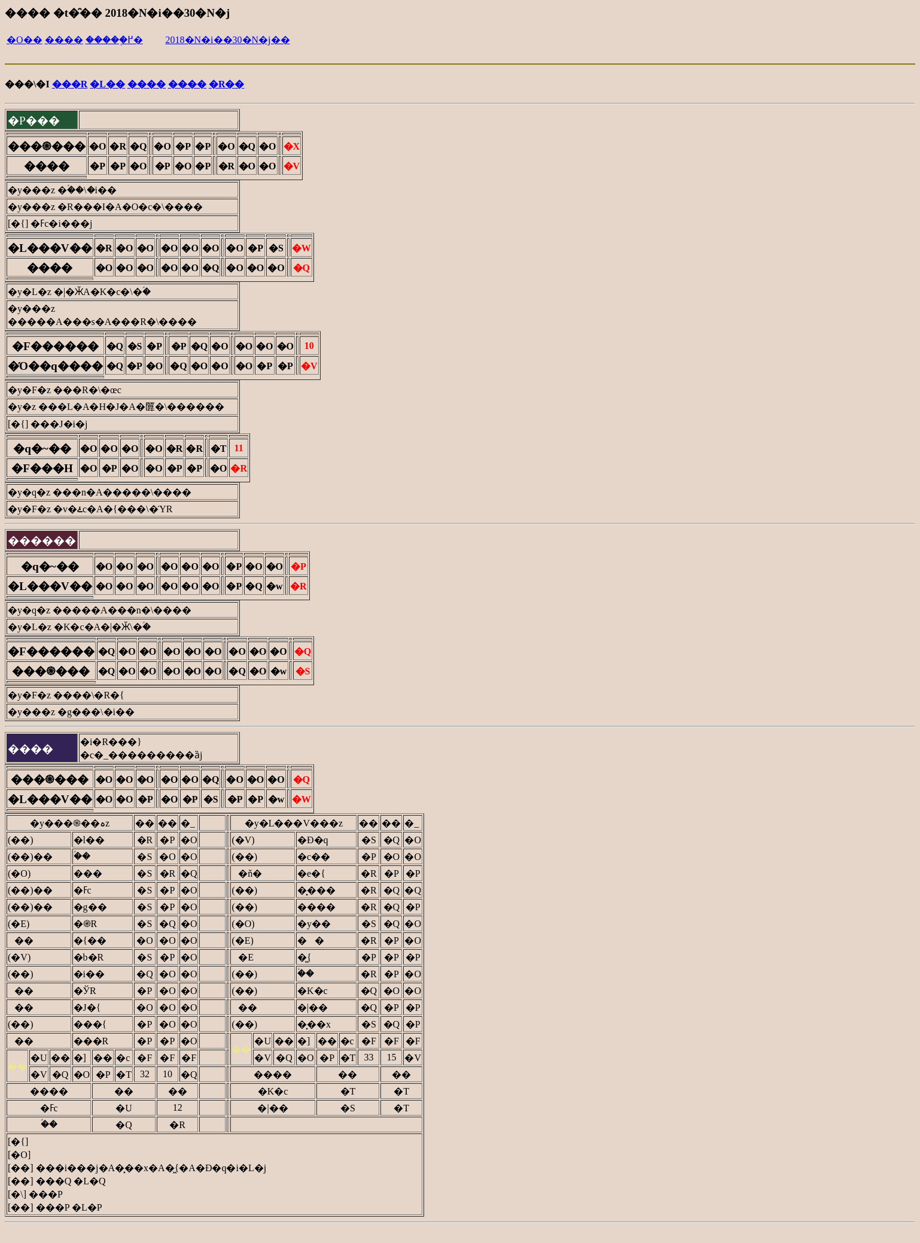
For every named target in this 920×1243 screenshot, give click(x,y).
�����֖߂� (114, 40)
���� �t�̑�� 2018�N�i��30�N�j (117, 13)
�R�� (227, 84)
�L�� (107, 84)
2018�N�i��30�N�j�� (228, 40)
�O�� (24, 40)
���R (70, 84)
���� (64, 40)
